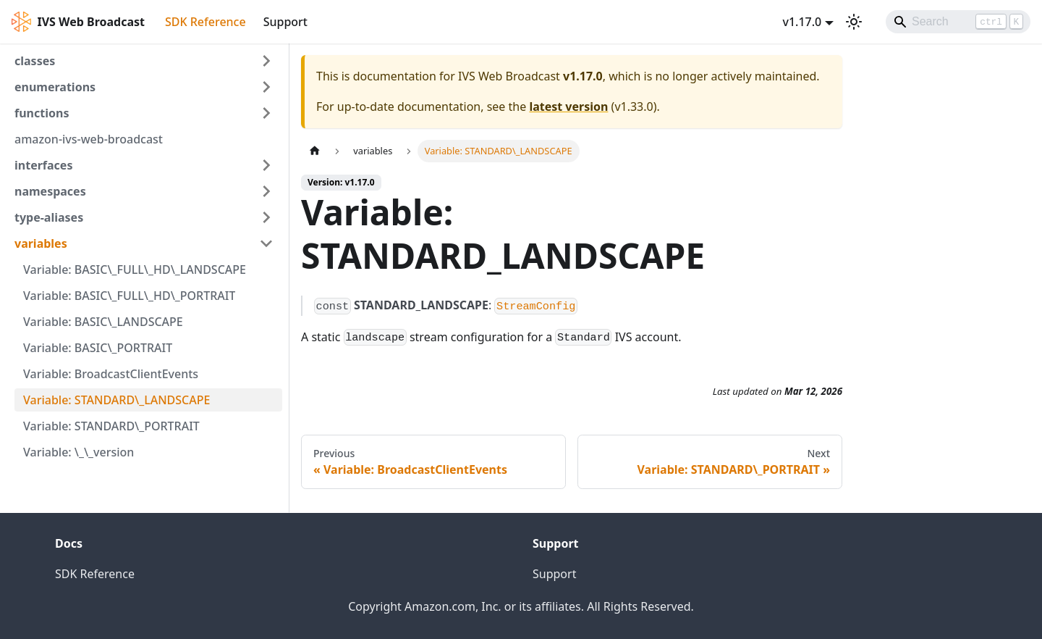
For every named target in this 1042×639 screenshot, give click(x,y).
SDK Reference (205, 22)
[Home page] (315, 151)
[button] (144, 60)
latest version (568, 106)
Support (285, 22)
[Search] (958, 21)
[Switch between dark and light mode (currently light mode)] (853, 21)
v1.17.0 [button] (801, 22)
